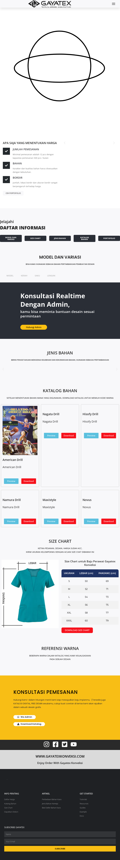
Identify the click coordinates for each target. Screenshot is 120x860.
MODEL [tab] (10, 275)
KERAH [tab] (24, 275)
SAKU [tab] (37, 275)
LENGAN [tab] (51, 275)
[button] (113, 3)
